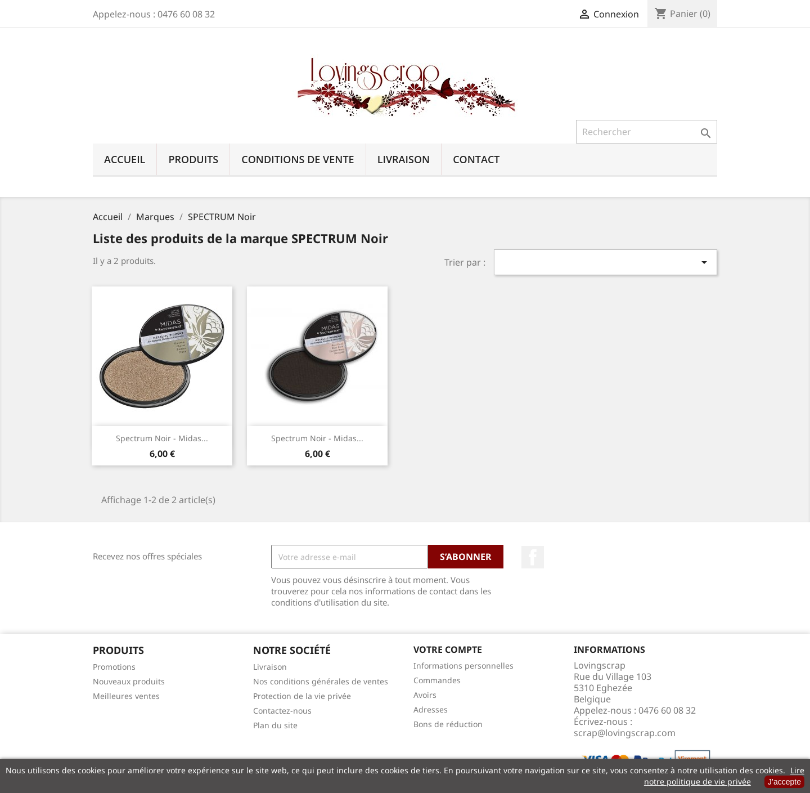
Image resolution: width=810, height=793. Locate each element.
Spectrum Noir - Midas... (162, 438)
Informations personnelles (463, 665)
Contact (476, 159)
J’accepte (784, 781)
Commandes (437, 680)
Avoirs (424, 694)
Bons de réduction (448, 724)
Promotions (114, 666)
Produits (193, 159)
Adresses (430, 709)
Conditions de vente (297, 159)
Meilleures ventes (126, 696)
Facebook (532, 557)
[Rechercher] (646, 132)
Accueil (124, 159)
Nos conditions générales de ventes (320, 681)
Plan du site (275, 725)
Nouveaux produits (129, 681)
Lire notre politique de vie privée (724, 776)
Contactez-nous (282, 710)
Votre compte (447, 649)
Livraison (403, 159)
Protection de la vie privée (302, 696)
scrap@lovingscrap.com (625, 733)
